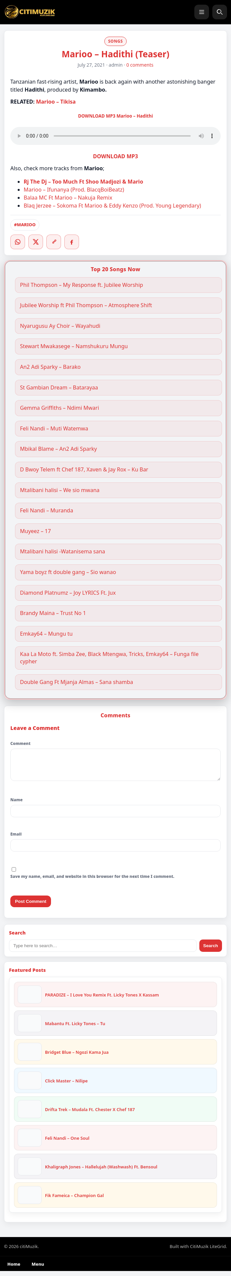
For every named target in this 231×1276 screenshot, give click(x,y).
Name (16, 805)
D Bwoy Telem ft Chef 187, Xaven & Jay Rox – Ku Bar (84, 469)
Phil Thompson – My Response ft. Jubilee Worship (81, 285)
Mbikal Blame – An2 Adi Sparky (58, 448)
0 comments (139, 65)
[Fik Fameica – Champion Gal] (30, 1200)
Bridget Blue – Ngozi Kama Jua (77, 1057)
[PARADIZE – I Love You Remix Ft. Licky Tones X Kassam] (30, 999)
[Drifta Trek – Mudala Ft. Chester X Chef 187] (30, 1114)
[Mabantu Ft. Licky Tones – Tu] (30, 1028)
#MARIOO (25, 225)
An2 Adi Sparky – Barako (50, 366)
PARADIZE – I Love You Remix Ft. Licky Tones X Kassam (102, 1000)
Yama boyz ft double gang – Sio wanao (68, 572)
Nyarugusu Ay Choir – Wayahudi (60, 325)
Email (16, 839)
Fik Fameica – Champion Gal (74, 1200)
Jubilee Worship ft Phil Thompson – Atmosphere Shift (86, 305)
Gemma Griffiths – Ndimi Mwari (60, 407)
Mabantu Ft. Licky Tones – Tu (75, 1028)
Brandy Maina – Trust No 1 (53, 613)
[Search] (219, 12)
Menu (38, 1269)
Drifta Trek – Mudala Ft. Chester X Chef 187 (90, 1114)
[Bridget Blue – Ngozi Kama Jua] (30, 1057)
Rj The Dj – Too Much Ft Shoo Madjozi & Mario (83, 181)
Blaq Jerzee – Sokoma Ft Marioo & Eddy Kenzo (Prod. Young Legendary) (112, 205)
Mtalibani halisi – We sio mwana (60, 490)
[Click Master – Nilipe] (30, 1085)
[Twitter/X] (35, 242)
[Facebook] (71, 242)
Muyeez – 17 (35, 531)
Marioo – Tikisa (56, 101)
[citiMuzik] (29, 12)
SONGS (115, 41)
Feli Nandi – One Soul (67, 1143)
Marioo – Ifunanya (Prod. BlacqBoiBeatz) (74, 189)
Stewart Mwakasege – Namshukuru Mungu (74, 346)
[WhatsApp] (17, 242)
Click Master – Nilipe (66, 1086)
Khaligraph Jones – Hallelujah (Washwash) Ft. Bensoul (101, 1172)
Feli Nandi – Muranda (46, 510)
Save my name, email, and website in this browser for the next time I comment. (92, 881)
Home (13, 1269)
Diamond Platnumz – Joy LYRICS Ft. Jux (68, 592)
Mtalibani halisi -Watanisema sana (62, 551)
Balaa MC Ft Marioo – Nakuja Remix (68, 197)
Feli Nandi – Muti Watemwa (54, 428)
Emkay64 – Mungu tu (46, 633)
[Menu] (201, 12)
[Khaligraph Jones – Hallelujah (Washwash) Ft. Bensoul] (30, 1171)
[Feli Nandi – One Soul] (30, 1143)
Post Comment (30, 906)
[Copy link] (53, 242)
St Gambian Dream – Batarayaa (59, 387)
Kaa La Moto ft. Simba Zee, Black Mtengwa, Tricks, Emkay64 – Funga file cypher (109, 658)
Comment (20, 743)
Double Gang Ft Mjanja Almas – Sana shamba (76, 682)
